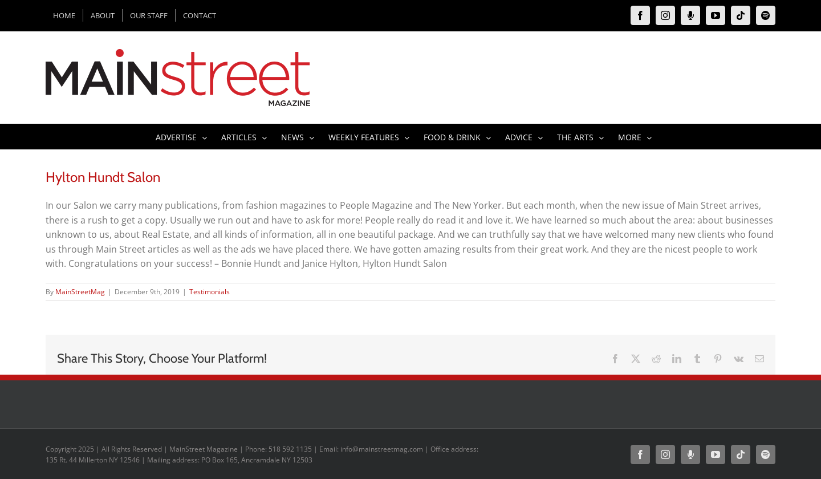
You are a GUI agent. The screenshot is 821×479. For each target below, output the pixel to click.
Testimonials (209, 292)
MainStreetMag (80, 292)
